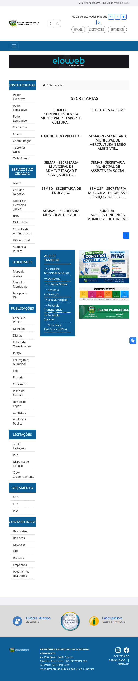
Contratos (19, 413)
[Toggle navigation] (14, 45)
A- (117, 16)
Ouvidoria (54, 278)
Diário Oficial (21, 240)
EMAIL (78, 29)
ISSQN (17, 353)
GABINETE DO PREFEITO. (61, 136)
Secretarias (20, 127)
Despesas (19, 545)
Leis (15, 371)
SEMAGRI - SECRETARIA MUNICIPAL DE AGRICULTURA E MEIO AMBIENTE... (108, 142)
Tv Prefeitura (21, 158)
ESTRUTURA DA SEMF (108, 110)
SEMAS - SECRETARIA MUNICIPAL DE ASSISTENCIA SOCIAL (108, 166)
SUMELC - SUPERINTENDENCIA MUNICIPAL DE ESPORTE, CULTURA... (61, 116)
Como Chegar (22, 141)
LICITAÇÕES (96, 29)
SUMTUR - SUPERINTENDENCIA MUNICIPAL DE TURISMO (107, 214)
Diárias (17, 335)
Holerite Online (57, 284)
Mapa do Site (80, 16)
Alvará (17, 183)
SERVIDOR (117, 29)
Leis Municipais (57, 300)
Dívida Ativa (20, 222)
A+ (111, 16)
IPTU (16, 216)
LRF (15, 551)
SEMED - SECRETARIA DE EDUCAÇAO (61, 190)
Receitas (18, 558)
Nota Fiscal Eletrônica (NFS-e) (20, 205)
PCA (15, 455)
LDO (16, 497)
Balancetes (20, 531)
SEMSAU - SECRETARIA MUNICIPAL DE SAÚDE (61, 212)
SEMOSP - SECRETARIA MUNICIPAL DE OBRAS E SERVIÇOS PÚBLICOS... (107, 192)
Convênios (20, 384)
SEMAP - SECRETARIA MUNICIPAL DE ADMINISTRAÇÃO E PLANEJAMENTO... (61, 168)
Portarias (19, 377)
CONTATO (123, 664)
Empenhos (20, 565)
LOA (15, 504)
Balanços (19, 538)
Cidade (17, 134)
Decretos (19, 329)
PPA (15, 511)
